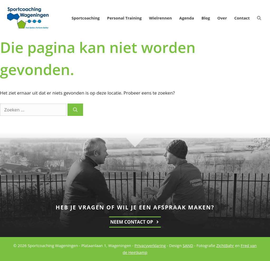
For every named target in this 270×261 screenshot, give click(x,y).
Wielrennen (160, 18)
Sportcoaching (85, 18)
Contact (242, 18)
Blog (205, 18)
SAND (188, 245)
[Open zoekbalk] (259, 18)
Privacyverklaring (150, 245)
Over (222, 18)
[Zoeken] (75, 110)
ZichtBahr (225, 245)
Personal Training (124, 18)
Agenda (186, 18)
